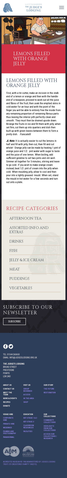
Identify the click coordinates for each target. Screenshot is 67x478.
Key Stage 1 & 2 (30, 418)
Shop (25, 402)
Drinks (16, 241)
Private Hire (8, 424)
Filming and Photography (9, 432)
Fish (13, 251)
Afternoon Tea (25, 218)
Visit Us (26, 385)
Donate (6, 406)
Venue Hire (8, 414)
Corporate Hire (8, 419)
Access (26, 395)
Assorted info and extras (28, 230)
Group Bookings (27, 390)
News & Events (10, 398)
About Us (7, 385)
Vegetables (20, 288)
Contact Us (8, 389)
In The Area (28, 398)
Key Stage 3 (28, 422)
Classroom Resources (28, 427)
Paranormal (8, 437)
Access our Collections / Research (50, 436)
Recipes (6, 402)
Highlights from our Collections (50, 428)
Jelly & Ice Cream (26, 260)
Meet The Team (7, 394)
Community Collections (50, 421)
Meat (14, 269)
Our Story (48, 385)
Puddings (19, 279)
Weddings (7, 428)
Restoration (50, 393)
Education (28, 414)
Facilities (27, 431)
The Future (49, 389)
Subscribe (14, 321)
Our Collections (50, 415)
